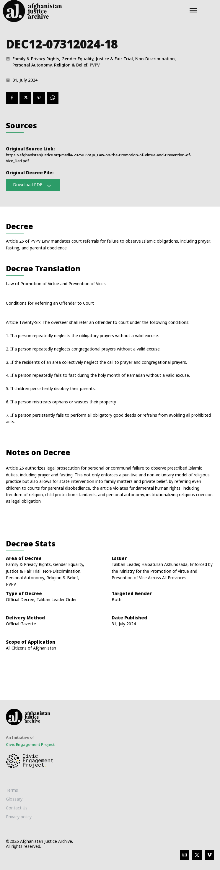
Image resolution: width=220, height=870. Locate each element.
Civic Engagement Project (30, 744)
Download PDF (32, 185)
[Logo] (71, 11)
